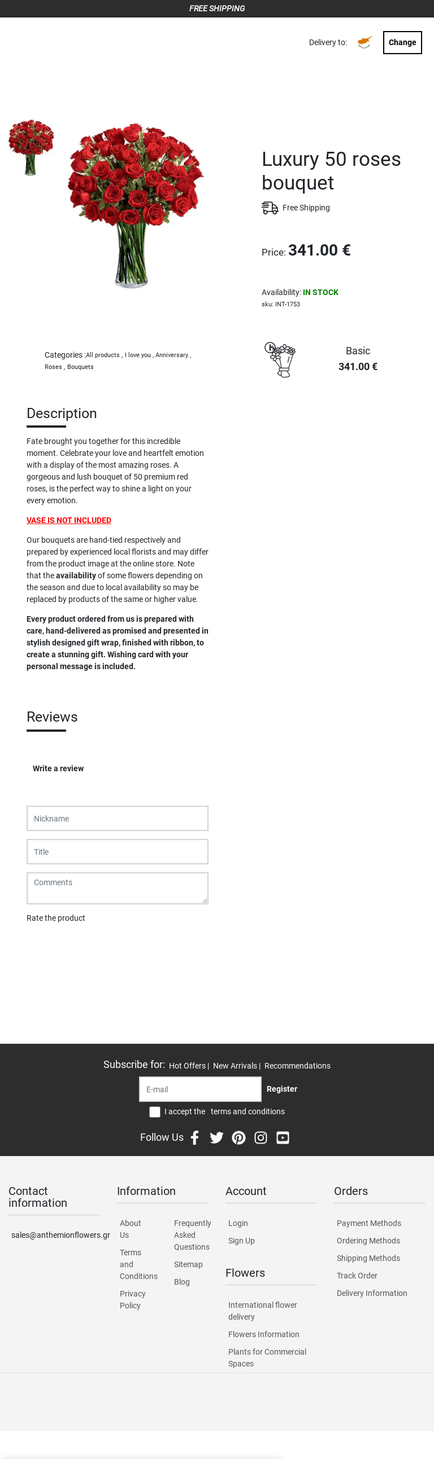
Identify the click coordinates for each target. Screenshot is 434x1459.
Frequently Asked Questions (191, 1235)
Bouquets (80, 367)
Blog (182, 1281)
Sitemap (188, 1264)
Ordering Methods (368, 1240)
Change (402, 42)
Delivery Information (372, 1293)
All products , (104, 355)
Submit (45, 947)
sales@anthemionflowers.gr (55, 1235)
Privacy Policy (133, 1299)
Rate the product (56, 917)
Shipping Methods (368, 1258)
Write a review (58, 768)
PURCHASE (343, 423)
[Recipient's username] (200, 1089)
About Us (130, 1229)
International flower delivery (262, 1310)
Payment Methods (369, 1223)
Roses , (55, 367)
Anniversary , (173, 355)
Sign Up (241, 1240)
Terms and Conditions (137, 1264)
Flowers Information (264, 1334)
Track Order (357, 1275)
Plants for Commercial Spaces (267, 1357)
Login (238, 1223)
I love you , (139, 355)
